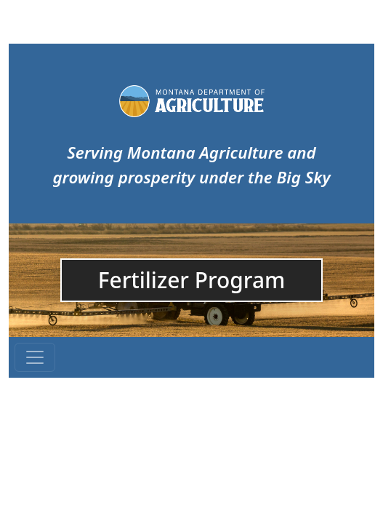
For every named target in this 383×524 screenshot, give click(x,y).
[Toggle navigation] (35, 357)
